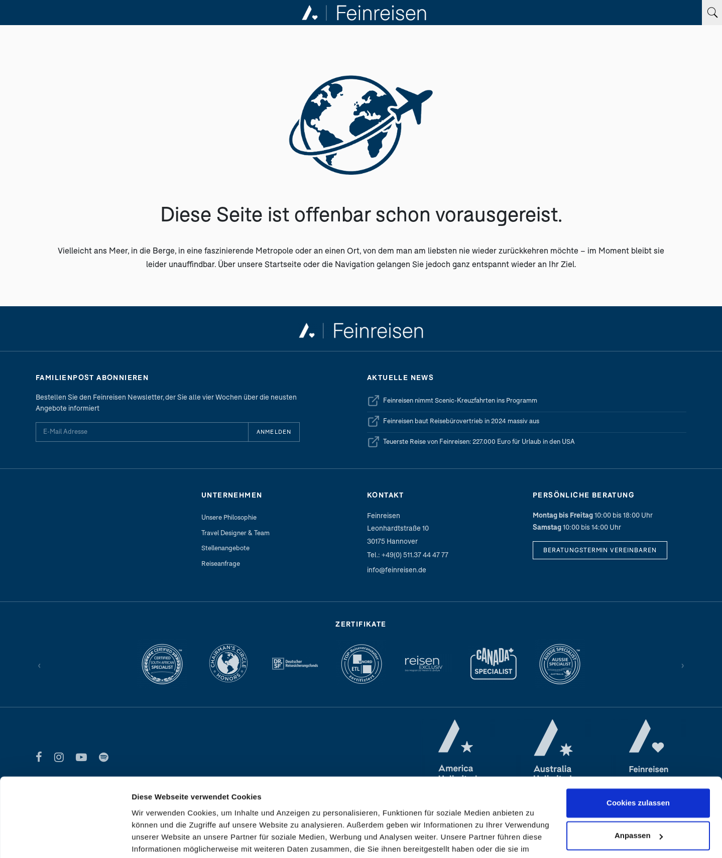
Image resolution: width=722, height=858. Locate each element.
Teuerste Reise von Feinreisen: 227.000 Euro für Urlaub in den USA (471, 441)
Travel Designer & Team (235, 533)
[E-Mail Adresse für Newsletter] (142, 432)
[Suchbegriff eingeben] (712, 12)
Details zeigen (157, 838)
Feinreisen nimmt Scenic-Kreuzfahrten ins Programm (452, 400)
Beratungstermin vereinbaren (600, 550)
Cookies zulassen (638, 740)
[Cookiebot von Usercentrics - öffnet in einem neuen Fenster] (65, 838)
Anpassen (639, 773)
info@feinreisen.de (396, 569)
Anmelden (274, 431)
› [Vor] (682, 664)
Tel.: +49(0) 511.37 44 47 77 (407, 554)
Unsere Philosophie (229, 517)
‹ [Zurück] (39, 664)
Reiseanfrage (220, 563)
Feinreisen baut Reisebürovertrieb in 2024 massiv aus (453, 421)
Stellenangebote (225, 548)
